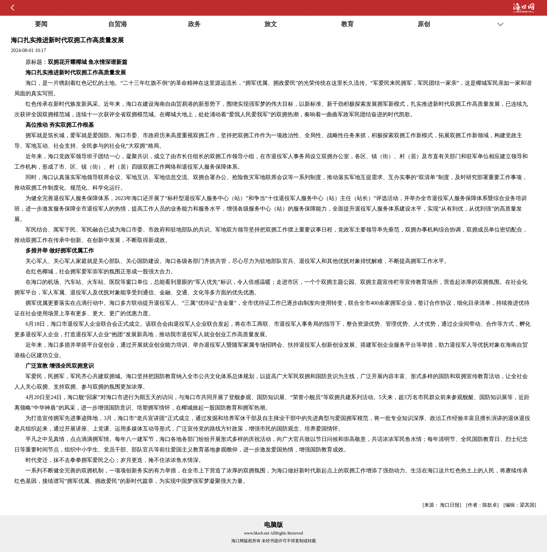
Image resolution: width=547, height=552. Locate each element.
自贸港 (117, 24)
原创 (424, 24)
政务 (194, 24)
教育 (347, 24)
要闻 (41, 24)
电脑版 (273, 524)
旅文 (270, 24)
